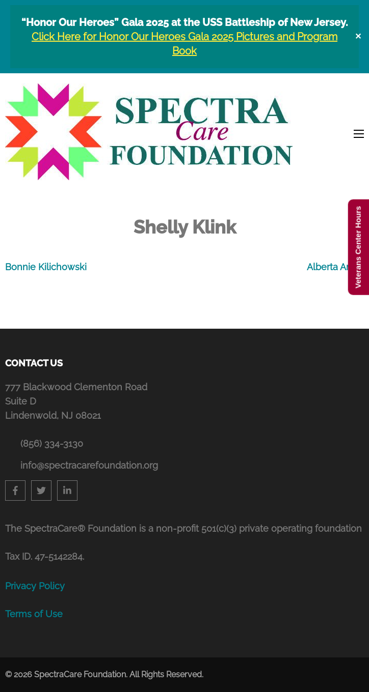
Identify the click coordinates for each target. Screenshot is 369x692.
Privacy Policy (35, 586)
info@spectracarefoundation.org (89, 465)
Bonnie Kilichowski (46, 267)
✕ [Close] (358, 36)
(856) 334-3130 (51, 443)
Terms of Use (34, 614)
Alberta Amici (335, 267)
